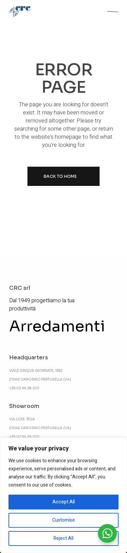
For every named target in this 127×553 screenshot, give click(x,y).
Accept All (63, 501)
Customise (63, 520)
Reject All (63, 538)
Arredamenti (57, 326)
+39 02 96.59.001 (24, 388)
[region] (63, 495)
